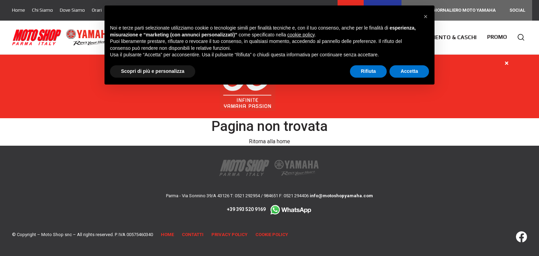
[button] (425, 16)
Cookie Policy (271, 234)
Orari (97, 10)
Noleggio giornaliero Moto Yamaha (452, 10)
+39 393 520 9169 (269, 209)
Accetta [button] (409, 71)
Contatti (193, 234)
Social (517, 10)
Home (18, 10)
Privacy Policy (229, 234)
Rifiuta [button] (368, 71)
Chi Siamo (42, 10)
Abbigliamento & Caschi (441, 37)
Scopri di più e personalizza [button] (152, 71)
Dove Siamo (72, 10)
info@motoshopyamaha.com (341, 195)
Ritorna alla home (269, 141)
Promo (497, 37)
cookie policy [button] (301, 34)
